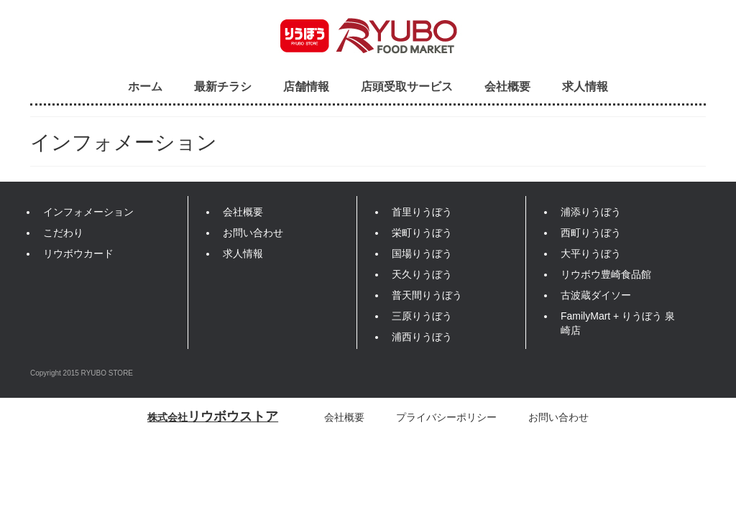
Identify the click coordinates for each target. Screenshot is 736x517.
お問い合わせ (253, 232)
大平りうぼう (591, 253)
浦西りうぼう (422, 337)
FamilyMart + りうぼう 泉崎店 (618, 323)
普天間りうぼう (427, 295)
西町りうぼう (591, 232)
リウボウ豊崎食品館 (606, 274)
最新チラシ (223, 86)
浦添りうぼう (591, 212)
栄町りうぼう (422, 232)
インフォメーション (88, 212)
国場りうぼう (422, 253)
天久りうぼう (422, 274)
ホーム (145, 86)
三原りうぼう (422, 316)
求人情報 (585, 86)
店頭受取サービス (407, 86)
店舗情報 (306, 86)
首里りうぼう (422, 212)
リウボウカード (78, 253)
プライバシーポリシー (446, 417)
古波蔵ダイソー (596, 295)
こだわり (63, 232)
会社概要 (507, 86)
